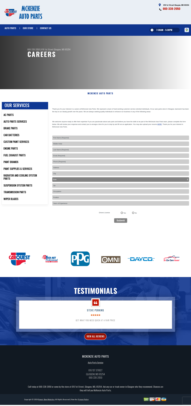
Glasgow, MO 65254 (62, 49)
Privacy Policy (83, 403)
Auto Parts (10, 28)
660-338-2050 (171, 8)
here (159, 127)
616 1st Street (47, 49)
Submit (121, 223)
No (136, 215)
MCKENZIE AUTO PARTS (100, 96)
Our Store (28, 28)
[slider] (95, 317)
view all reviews (95, 339)
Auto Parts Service (95, 366)
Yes (124, 215)
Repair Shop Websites (46, 403)
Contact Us (45, 28)
